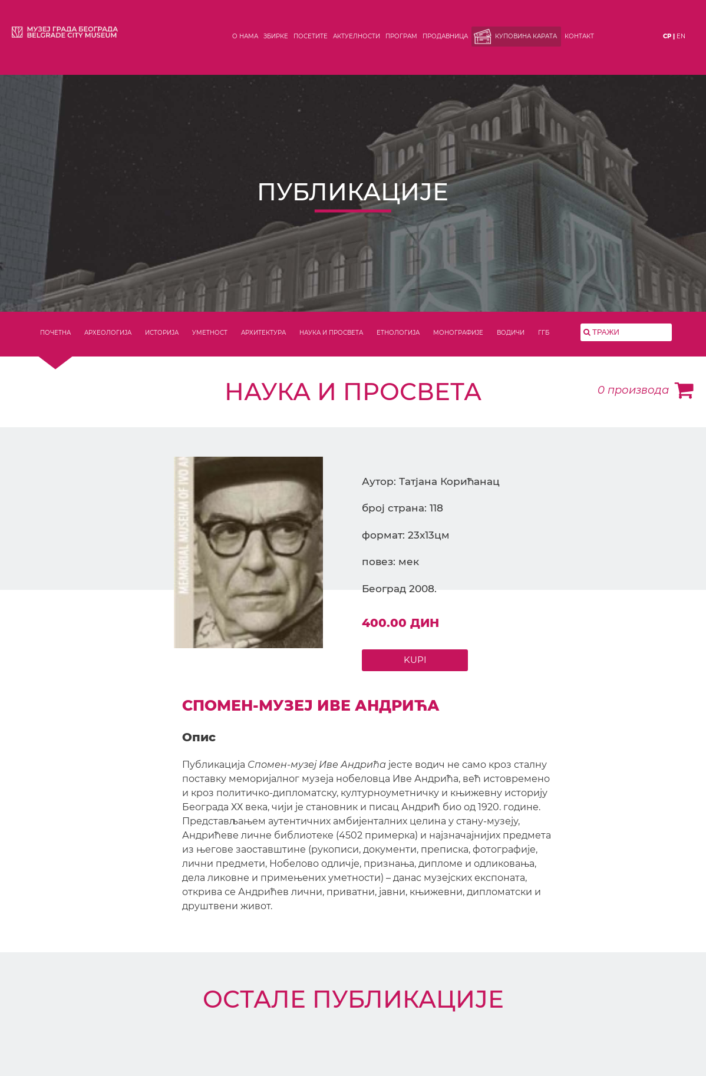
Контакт (579, 36)
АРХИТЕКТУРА (263, 332)
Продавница (445, 36)
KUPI (415, 659)
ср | (669, 36)
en (681, 36)
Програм (401, 36)
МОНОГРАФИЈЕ (458, 332)
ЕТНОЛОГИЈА (398, 332)
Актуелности (356, 36)
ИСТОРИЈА (162, 332)
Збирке (275, 36)
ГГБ (543, 332)
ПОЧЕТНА (55, 332)
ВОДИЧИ (510, 332)
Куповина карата (526, 36)
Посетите (310, 36)
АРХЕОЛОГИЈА (107, 332)
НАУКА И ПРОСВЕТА (331, 332)
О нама (245, 36)
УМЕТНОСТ (209, 332)
